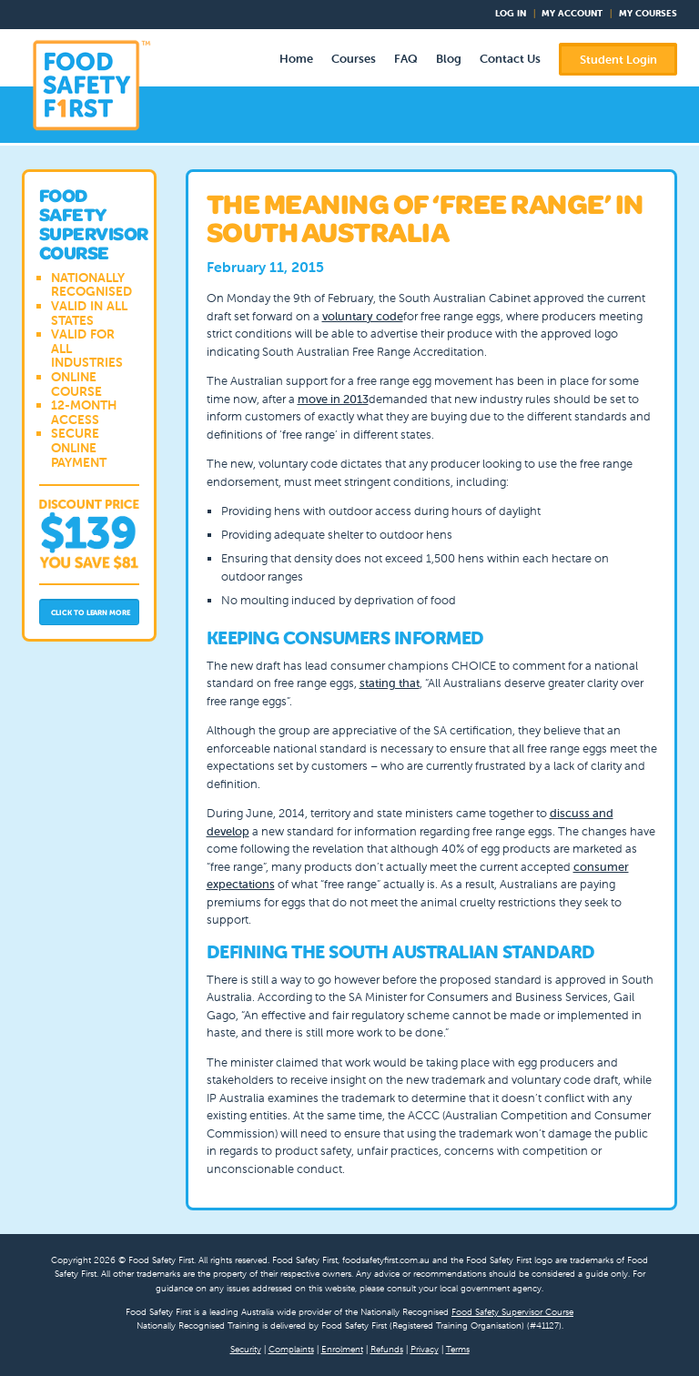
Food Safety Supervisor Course (512, 1312)
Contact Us (510, 58)
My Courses (648, 13)
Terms (458, 1349)
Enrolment (342, 1349)
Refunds (386, 1349)
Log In (510, 13)
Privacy (424, 1349)
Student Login (618, 59)
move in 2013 (333, 399)
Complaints (291, 1349)
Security (245, 1349)
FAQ (406, 58)
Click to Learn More (90, 612)
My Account (572, 13)
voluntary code (362, 316)
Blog (448, 58)
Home (296, 58)
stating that (390, 683)
